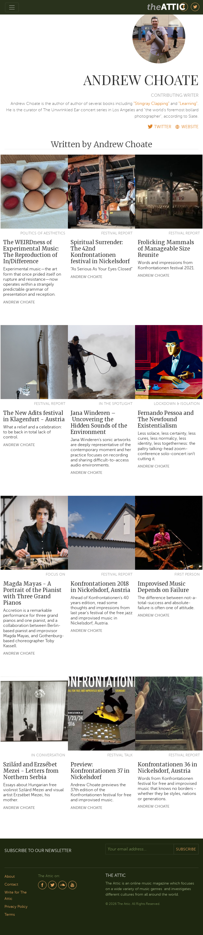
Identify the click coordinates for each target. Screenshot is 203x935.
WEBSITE (190, 126)
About (9, 876)
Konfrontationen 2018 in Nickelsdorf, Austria (100, 586)
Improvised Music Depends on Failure (163, 586)
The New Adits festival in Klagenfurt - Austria (34, 416)
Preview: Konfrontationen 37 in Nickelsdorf (100, 770)
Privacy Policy (15, 907)
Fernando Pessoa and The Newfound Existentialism (165, 419)
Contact (11, 884)
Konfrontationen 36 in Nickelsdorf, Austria (167, 767)
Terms (9, 915)
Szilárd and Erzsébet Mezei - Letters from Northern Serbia (31, 770)
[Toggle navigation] (12, 7)
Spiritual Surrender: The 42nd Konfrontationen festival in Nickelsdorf (100, 252)
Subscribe (186, 849)
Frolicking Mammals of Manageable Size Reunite (166, 248)
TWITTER (162, 126)
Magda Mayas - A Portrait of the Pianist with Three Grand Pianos (32, 593)
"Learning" (187, 103)
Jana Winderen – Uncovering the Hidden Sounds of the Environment (99, 422)
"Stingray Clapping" (151, 103)
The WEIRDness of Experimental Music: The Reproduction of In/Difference (31, 252)
